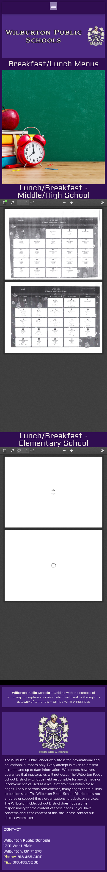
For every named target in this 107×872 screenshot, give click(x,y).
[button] (53, 6)
